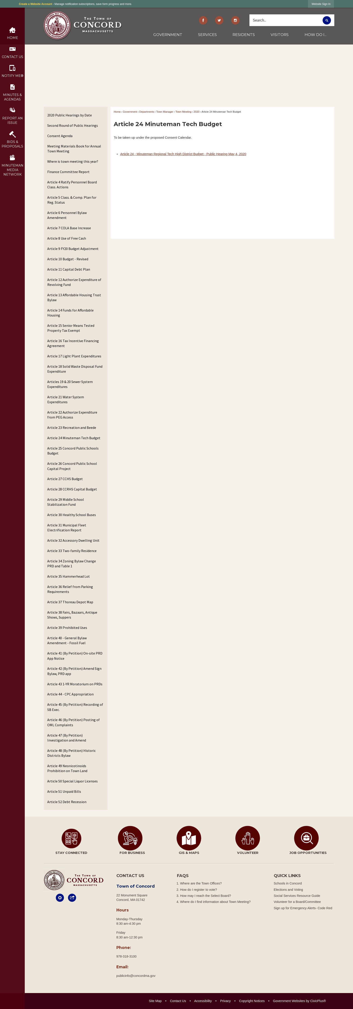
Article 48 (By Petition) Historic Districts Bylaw (71, 753)
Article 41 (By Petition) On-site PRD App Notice (74, 655)
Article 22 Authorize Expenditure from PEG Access (72, 414)
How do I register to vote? (198, 889)
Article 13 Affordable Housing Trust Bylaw (74, 297)
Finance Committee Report (68, 171)
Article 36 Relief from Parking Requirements (70, 589)
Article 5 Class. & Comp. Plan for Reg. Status (71, 200)
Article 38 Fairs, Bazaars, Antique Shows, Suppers (72, 614)
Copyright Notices (252, 1001)
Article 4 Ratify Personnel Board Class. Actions (72, 184)
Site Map (155, 1001)
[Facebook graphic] (203, 20)
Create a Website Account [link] (35, 4)
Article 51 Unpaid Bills (64, 791)
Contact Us (178, 1001)
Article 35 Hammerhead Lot (68, 576)
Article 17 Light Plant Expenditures (74, 356)
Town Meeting (183, 111)
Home (117, 111)
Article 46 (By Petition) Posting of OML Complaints (73, 722)
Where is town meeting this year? (72, 161)
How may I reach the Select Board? (205, 896)
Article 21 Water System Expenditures (65, 399)
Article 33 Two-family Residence (72, 550)
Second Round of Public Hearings (72, 125)
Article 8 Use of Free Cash (66, 238)
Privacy (225, 1001)
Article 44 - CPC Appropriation (70, 694)
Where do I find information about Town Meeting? (215, 902)
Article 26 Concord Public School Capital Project (72, 466)
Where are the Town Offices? (201, 883)
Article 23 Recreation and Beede (71, 427)
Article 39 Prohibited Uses (67, 627)
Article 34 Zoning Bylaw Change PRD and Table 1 (71, 563)
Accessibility (203, 1001)
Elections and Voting (288, 889)
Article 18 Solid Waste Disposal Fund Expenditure (74, 369)
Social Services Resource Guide (297, 896)
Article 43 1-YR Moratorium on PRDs (74, 684)
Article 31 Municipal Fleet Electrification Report (66, 527)
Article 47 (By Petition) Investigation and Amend (66, 737)
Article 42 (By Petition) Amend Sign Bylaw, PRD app (74, 671)
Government (130, 111)
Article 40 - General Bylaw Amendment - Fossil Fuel (67, 640)
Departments (146, 111)
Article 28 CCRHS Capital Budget (72, 489)
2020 (196, 111)
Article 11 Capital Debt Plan (68, 269)
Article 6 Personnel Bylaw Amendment (67, 215)
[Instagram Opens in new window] (235, 20)
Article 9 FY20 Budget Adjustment (73, 248)
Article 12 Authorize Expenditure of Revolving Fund (74, 282)
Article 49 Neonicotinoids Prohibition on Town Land (67, 768)
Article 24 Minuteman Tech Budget (73, 438)
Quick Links (287, 875)
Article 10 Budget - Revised (67, 259)
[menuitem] (167, 36)
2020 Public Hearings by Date (69, 115)
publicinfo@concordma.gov (136, 976)
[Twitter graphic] (219, 20)
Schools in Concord (288, 883)
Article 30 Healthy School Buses (71, 514)
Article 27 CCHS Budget (65, 479)
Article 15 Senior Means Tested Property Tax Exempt (70, 328)
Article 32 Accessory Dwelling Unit (73, 540)
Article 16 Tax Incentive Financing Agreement (73, 343)
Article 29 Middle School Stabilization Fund (65, 502)
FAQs (183, 875)
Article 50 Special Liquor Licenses (72, 781)
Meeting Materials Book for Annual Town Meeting (74, 148)
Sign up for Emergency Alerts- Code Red (303, 908)
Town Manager (164, 111)
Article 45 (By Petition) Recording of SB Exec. (75, 707)
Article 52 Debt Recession (66, 802)
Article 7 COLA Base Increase (69, 228)
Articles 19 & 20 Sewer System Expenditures (70, 384)
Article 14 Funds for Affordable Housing (70, 312)
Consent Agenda (59, 136)
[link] (321, 4)
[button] (327, 20)
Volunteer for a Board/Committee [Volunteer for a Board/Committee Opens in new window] (297, 902)
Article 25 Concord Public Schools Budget (73, 450)
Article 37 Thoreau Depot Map (70, 602)
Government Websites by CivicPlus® (299, 1001)
